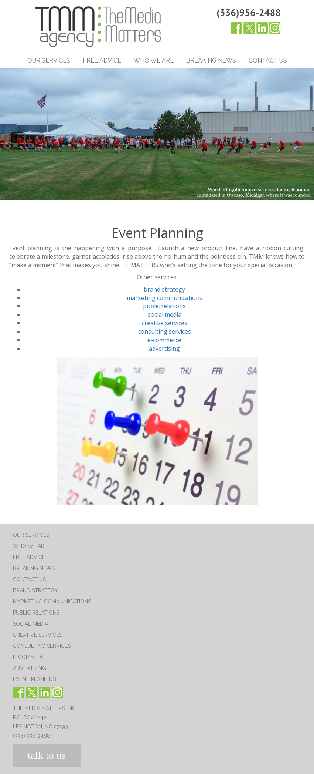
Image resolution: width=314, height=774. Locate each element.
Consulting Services (42, 646)
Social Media (30, 624)
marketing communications (164, 298)
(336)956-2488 (248, 12)
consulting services (164, 331)
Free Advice (102, 60)
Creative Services (37, 635)
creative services (164, 323)
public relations (164, 306)
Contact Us (268, 60)
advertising (164, 348)
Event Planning (35, 679)
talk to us (47, 755)
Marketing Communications (52, 602)
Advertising (29, 668)
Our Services (48, 60)
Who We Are (154, 60)
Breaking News (211, 60)
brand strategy (164, 289)
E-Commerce (30, 657)
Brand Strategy (35, 590)
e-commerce (164, 340)
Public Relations (36, 613)
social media (164, 314)
